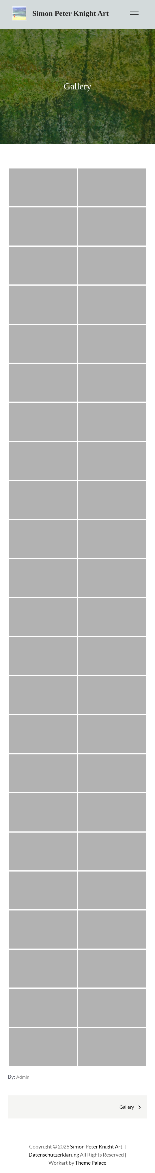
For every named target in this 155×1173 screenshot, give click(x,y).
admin (22, 1077)
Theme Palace (90, 1162)
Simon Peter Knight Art (70, 13)
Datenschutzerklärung (54, 1154)
